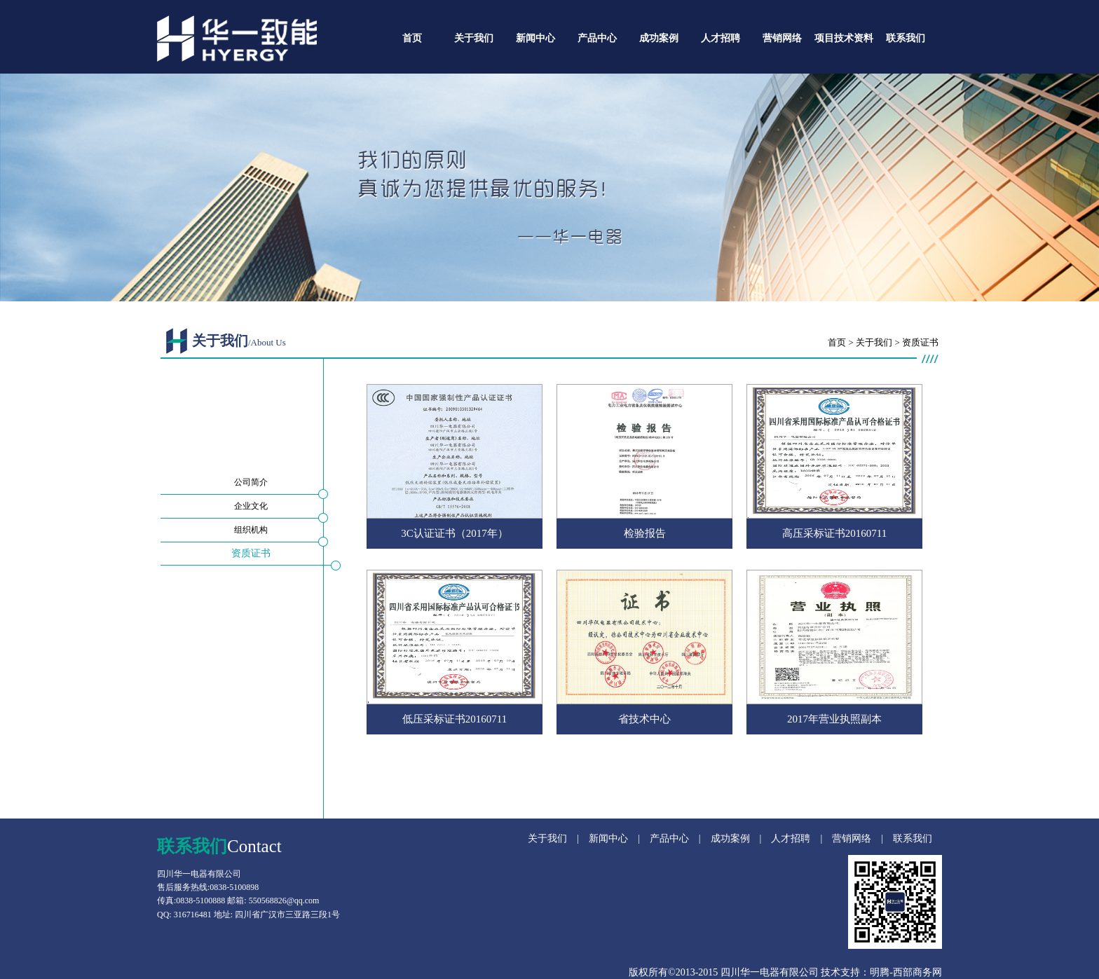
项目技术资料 (843, 38)
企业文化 (251, 506)
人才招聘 (720, 38)
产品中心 (597, 38)
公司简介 (251, 482)
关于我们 (473, 38)
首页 (412, 38)
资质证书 (251, 553)
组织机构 (251, 530)
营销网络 (782, 38)
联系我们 (905, 38)
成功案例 (658, 38)
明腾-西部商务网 (906, 972)
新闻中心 (535, 38)
